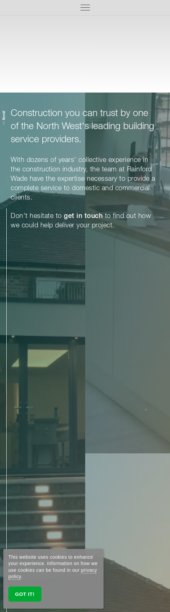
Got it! (25, 594)
